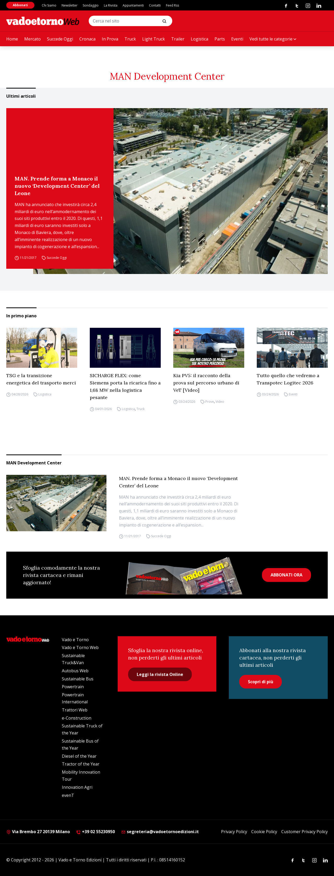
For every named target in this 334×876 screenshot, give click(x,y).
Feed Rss (172, 5)
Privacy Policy (234, 831)
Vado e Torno (75, 640)
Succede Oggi (60, 39)
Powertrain (73, 687)
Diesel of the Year (79, 756)
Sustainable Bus (77, 679)
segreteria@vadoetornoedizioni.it (160, 831)
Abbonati (20, 5)
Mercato (32, 39)
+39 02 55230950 (95, 831)
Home (12, 39)
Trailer (177, 39)
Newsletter (69, 5)
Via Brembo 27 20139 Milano (38, 831)
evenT (68, 795)
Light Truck (153, 39)
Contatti (155, 5)
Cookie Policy (264, 831)
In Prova (110, 39)
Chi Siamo (49, 5)
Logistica (199, 39)
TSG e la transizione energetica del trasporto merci (41, 379)
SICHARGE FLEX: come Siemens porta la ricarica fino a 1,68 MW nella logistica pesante (125, 386)
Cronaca (87, 39)
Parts (219, 39)
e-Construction (76, 718)
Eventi (237, 39)
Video (220, 401)
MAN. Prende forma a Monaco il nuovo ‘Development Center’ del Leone (57, 185)
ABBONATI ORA (286, 575)
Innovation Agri (77, 787)
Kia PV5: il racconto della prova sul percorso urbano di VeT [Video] (206, 382)
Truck (130, 39)
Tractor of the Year (80, 764)
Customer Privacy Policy (304, 831)
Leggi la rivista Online (160, 674)
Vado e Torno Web (80, 647)
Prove (209, 401)
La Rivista (110, 5)
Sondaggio (91, 5)
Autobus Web (75, 671)
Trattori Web (74, 710)
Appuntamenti (133, 5)
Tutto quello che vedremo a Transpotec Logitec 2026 (288, 379)
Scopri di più (260, 682)
